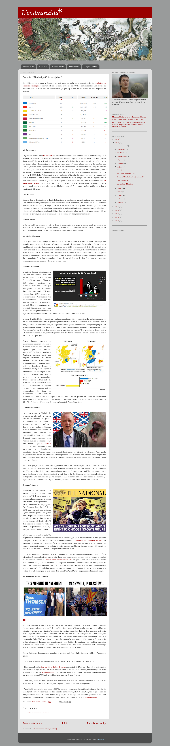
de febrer (120, 199)
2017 (117, 143)
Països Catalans (58, 67)
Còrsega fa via (122, 170)
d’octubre (120, 153)
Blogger (101, 739)
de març (120, 195)
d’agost (120, 160)
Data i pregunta (122, 180)
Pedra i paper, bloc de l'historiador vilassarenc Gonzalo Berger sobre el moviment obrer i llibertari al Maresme (128, 124)
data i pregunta (91, 697)
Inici (64, 723)
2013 (117, 217)
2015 (117, 210)
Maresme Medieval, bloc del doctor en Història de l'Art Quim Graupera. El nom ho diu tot (129, 118)
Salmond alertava (48, 672)
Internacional (74, 67)
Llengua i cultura (90, 67)
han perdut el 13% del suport (53, 667)
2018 (117, 139)
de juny (120, 167)
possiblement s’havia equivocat (58, 560)
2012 (117, 221)
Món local (43, 67)
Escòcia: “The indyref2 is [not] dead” (130, 177)
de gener (120, 202)
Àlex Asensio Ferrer (39, 702)
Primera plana (28, 67)
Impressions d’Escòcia (125, 184)
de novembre (122, 149)
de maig (120, 188)
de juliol (120, 163)
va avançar (47, 156)
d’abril (119, 192)
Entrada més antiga (96, 723)
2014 (117, 214)
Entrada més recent (32, 723)
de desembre (122, 146)
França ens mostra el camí (126, 173)
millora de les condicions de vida (88, 540)
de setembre (121, 156)
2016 (117, 207)
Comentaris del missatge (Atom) (45, 729)
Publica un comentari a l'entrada (37, 713)
